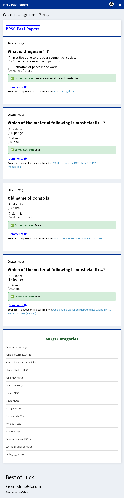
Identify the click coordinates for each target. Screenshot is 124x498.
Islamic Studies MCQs (62, 370)
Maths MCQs (62, 401)
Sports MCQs (62, 431)
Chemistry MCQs (62, 416)
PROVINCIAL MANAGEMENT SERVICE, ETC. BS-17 (77, 238)
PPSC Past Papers (23, 28)
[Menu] (120, 4)
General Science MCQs (62, 439)
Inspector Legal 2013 (63, 91)
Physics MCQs (62, 423)
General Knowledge (62, 347)
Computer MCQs (62, 385)
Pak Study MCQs (62, 378)
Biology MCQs (62, 408)
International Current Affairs (62, 362)
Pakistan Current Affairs (62, 355)
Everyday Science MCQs (62, 446)
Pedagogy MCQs (62, 454)
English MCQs (62, 393)
